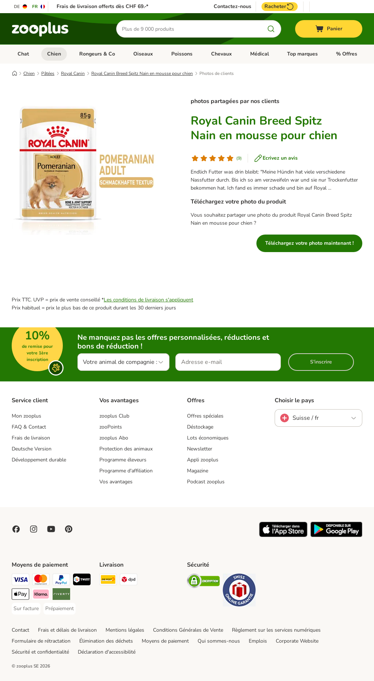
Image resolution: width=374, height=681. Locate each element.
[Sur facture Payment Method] (26, 609)
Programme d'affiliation (126, 470)
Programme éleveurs (122, 459)
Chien (54, 53)
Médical (259, 53)
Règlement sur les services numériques (276, 630)
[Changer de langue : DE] (21, 6)
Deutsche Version (31, 448)
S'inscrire (321, 361)
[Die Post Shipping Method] (108, 581)
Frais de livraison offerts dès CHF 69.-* (102, 6)
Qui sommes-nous (219, 641)
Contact (20, 630)
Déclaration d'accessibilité (107, 651)
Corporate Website (297, 641)
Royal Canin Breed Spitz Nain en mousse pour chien (142, 73)
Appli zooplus (202, 459)
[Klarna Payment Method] (41, 595)
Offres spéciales (205, 415)
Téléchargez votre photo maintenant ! (309, 243)
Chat (23, 53)
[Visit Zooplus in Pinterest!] (68, 529)
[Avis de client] (216, 158)
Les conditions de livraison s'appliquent (148, 299)
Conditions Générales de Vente (188, 630)
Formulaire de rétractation (41, 641)
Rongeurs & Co (97, 53)
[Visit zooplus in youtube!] (51, 529)
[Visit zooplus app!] (283, 535)
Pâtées (47, 73)
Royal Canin (73, 73)
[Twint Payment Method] (82, 581)
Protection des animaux (126, 448)
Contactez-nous (232, 6)
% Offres (346, 53)
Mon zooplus (26, 415)
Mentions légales (125, 630)
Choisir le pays (294, 400)
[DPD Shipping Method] (128, 581)
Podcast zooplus (206, 481)
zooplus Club (114, 415)
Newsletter (199, 448)
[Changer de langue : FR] (39, 6)
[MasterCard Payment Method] (41, 581)
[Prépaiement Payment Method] (59, 609)
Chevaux (221, 53)
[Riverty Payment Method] (61, 595)
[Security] (203, 582)
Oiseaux (143, 53)
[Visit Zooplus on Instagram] (33, 529)
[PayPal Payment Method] (61, 581)
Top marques (302, 53)
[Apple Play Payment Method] (20, 595)
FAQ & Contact (29, 426)
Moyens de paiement (165, 641)
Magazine (197, 470)
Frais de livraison (31, 437)
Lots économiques (208, 437)
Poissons (181, 53)
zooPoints (110, 426)
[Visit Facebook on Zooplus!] (16, 529)
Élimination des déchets (106, 641)
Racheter (279, 6)
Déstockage (200, 426)
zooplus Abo (113, 437)
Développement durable (39, 459)
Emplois (258, 641)
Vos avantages (116, 481)
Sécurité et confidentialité (40, 651)
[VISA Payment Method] (20, 581)
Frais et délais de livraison (67, 630)
